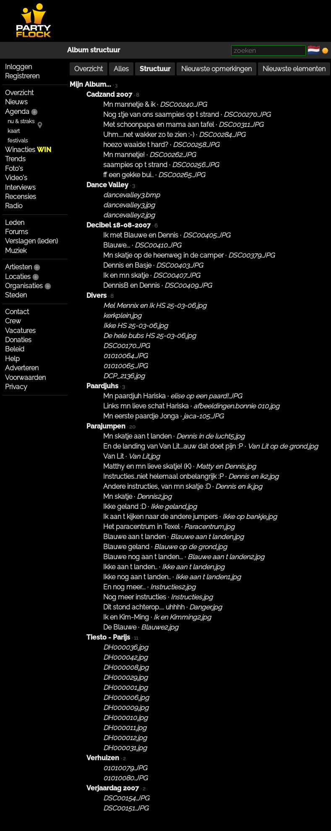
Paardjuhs (102, 386)
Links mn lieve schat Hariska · (191, 406)
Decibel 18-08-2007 (118, 225)
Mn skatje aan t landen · (174, 436)
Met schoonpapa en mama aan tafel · (183, 125)
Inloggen (18, 67)
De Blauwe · (140, 627)
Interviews (20, 187)
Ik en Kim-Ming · (157, 617)
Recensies (20, 197)
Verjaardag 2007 (112, 788)
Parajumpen (105, 426)
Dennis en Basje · (153, 265)
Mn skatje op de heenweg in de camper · (188, 255)
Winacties (28, 150)
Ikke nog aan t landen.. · (172, 577)
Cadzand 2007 (109, 94)
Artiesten (18, 267)
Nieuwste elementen (294, 69)
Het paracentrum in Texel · (169, 527)
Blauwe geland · (165, 547)
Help (12, 359)
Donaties (18, 340)
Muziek (15, 251)
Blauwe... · (142, 245)
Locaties (18, 277)
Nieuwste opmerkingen (216, 69)
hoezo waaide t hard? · (161, 145)
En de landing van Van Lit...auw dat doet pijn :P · (210, 446)
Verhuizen (102, 758)
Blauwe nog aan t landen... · (183, 557)
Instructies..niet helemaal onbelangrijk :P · (191, 476)
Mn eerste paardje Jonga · (163, 416)
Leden (14, 223)
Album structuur (93, 50)
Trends (15, 159)
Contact (17, 312)
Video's (16, 178)
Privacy (16, 387)
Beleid (14, 349)
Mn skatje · (137, 497)
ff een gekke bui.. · (154, 175)
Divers (96, 295)
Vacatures (20, 331)
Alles (121, 69)
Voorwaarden (25, 378)
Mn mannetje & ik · (154, 104)
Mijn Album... (90, 84)
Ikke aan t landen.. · (163, 567)
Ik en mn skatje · (151, 275)
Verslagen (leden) (31, 241)
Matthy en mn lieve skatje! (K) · (179, 466)
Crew (13, 321)
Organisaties (24, 286)
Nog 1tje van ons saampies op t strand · (186, 115)
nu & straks (21, 121)
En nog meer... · (149, 587)
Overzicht (19, 93)
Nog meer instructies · (158, 597)
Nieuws (16, 102)
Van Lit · (131, 456)
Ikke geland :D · (150, 507)
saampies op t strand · (161, 165)
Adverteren (22, 368)
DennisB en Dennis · (157, 285)
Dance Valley (107, 185)
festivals (18, 140)
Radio (13, 206)
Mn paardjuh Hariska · (172, 396)
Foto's (14, 169)
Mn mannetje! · (149, 155)
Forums (16, 232)
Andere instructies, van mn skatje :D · (182, 486)
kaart (14, 131)
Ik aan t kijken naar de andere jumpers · (190, 517)
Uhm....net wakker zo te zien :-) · (174, 135)
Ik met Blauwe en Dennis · (166, 235)
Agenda (17, 112)
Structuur (155, 69)
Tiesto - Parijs (108, 637)
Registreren (22, 76)
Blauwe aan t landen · (173, 537)
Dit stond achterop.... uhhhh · (162, 607)
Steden (16, 295)
